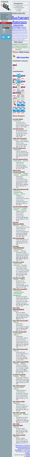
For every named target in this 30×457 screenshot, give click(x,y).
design (17, 49)
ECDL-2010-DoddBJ (18, 238)
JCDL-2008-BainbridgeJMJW (18, 424)
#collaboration (18, 192)
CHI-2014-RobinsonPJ (19, 148)
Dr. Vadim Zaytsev (27, 452)
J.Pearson (23, 27)
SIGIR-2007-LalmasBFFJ (20, 289)
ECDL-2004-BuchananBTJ (20, 320)
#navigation (17, 149)
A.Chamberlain (26, 36)
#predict (24, 265)
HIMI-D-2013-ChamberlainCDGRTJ (19, 171)
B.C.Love (21, 33)
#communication (19, 387)
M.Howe (26, 33)
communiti (24, 46)
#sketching (23, 140)
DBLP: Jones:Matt (23, 57)
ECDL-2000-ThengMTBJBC (21, 362)
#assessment (18, 263)
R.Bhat (14, 33)
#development (18, 249)
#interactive (17, 160)
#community (17, 173)
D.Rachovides (13, 39)
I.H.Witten (18, 28)
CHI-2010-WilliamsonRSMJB (18, 223)
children (23, 44)
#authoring (17, 191)
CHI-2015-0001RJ (18, 119)
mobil (17, 46)
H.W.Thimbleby (16, 27)
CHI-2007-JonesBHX (19, 278)
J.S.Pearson (13, 28)
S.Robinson (18, 22)
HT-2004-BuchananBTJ (20, 332)
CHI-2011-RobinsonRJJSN (20, 206)
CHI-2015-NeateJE (18, 128)
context (12, 47)
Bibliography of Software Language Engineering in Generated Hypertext (22, 447)
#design (25, 173)
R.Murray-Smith (19, 36)
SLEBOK (28, 454)
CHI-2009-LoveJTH (18, 262)
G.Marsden (23, 28)
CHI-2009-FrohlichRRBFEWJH (18, 247)
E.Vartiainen (18, 33)
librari (16, 44)
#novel (23, 279)
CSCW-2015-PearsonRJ (19, 138)
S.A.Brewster (23, 36)
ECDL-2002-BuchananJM (20, 349)
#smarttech (17, 120)
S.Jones (23, 30)
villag (18, 47)
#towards (23, 209)
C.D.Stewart (16, 36)
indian (24, 47)
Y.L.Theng (25, 30)
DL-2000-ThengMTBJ (19, 374)
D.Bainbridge (18, 25)
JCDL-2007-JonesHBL (19, 412)
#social (23, 225)
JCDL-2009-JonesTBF (19, 435)
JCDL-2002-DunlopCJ (19, 385)
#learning (17, 265)
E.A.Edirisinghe (18, 39)
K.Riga (16, 39)
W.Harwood (20, 30)
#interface (17, 208)
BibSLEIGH (18, 450)
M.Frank (16, 33)
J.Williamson (13, 36)
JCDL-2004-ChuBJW (19, 401)
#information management (17, 294)
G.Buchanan (18, 17)
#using (22, 194)
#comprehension (19, 292)
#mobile (24, 208)
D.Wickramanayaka (22, 39)
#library (16, 311)
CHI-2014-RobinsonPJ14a (20, 159)
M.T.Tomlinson (23, 33)
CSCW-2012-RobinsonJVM (20, 189)
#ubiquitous (24, 175)
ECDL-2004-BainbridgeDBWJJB (18, 308)
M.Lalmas (16, 30)
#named (16, 140)
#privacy (16, 225)
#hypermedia (18, 333)
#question (17, 403)
